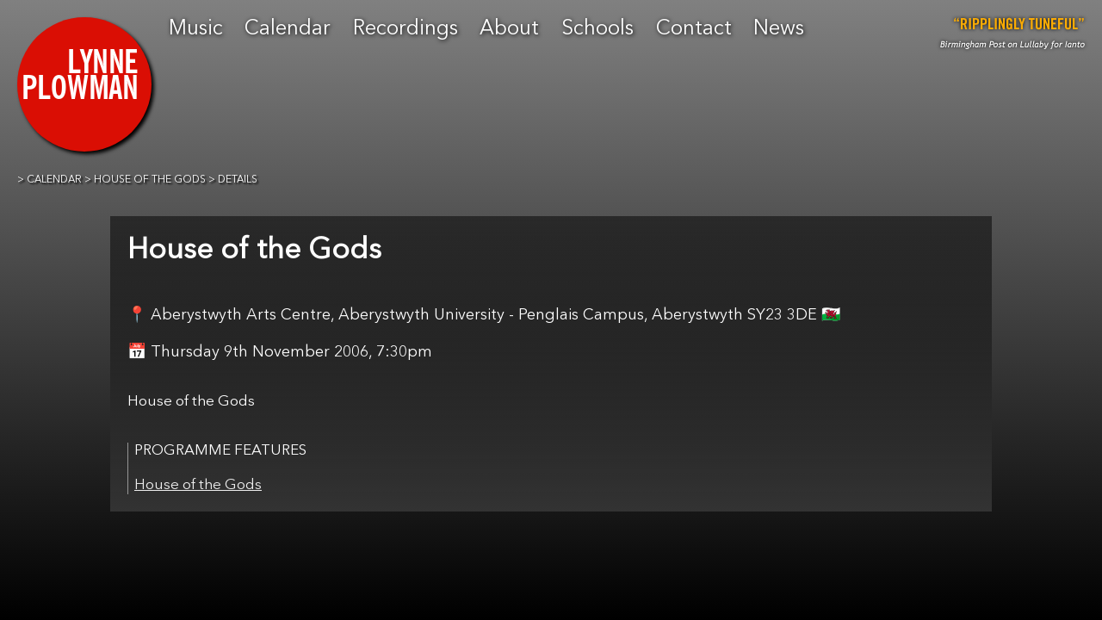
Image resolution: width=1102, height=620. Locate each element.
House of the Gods (198, 485)
